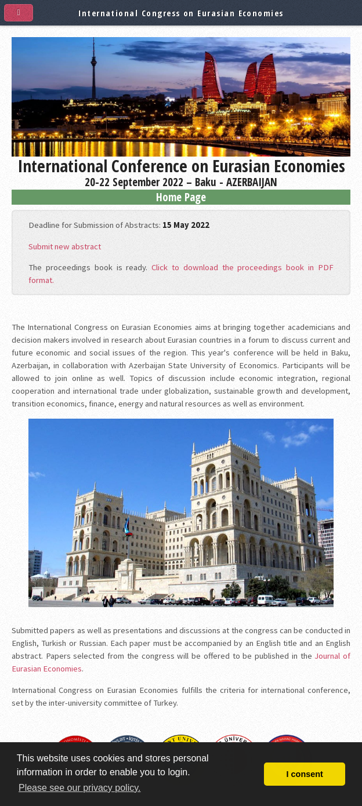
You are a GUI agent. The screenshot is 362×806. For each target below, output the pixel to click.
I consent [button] (305, 774)
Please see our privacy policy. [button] (79, 788)
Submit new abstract (64, 246)
